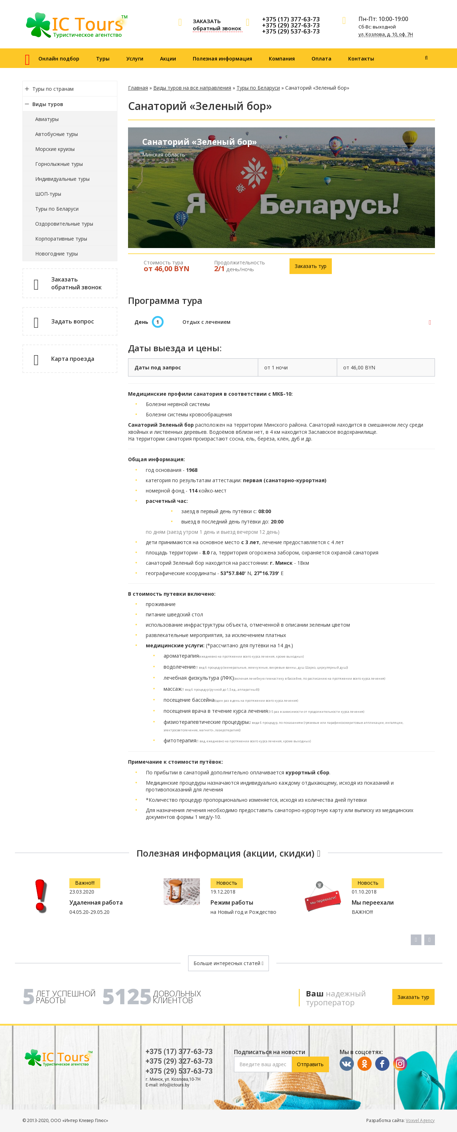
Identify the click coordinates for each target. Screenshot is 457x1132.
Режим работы (232, 902)
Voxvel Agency (420, 1120)
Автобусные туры (56, 134)
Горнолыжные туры (59, 163)
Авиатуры (47, 119)
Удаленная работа (96, 902)
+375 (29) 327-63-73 (291, 25)
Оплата (321, 58)
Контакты (361, 58)
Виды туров (47, 104)
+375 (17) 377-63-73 (291, 19)
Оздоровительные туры (64, 223)
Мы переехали (373, 902)
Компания (282, 58)
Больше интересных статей (228, 963)
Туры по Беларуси (57, 208)
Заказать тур (310, 266)
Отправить (310, 1064)
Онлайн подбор (58, 58)
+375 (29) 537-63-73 (291, 31)
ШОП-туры (48, 193)
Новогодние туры (56, 253)
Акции (168, 58)
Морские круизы (55, 149)
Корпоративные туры (61, 238)
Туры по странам (53, 88)
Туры (103, 58)
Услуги (134, 58)
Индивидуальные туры (62, 178)
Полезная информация (222, 58)
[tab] (281, 322)
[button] (281, 322)
